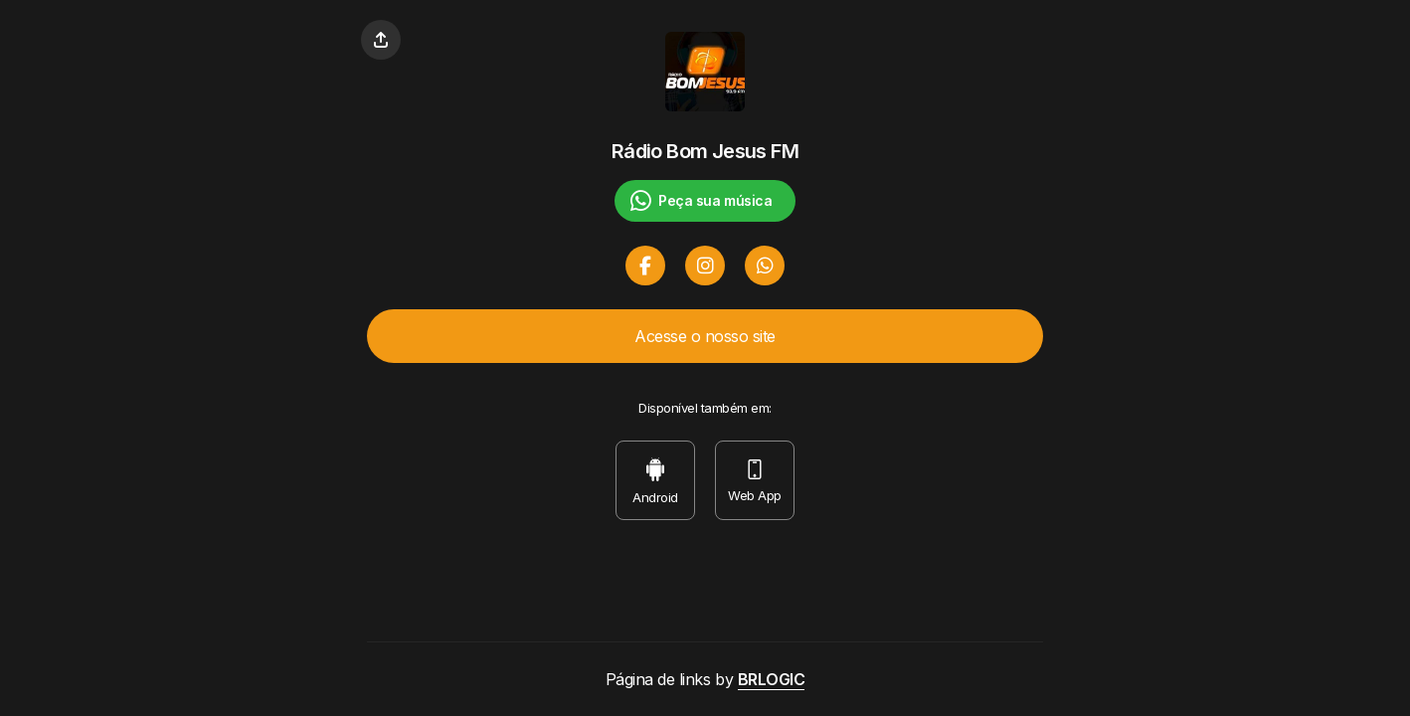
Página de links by (705, 679)
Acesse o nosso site (705, 336)
